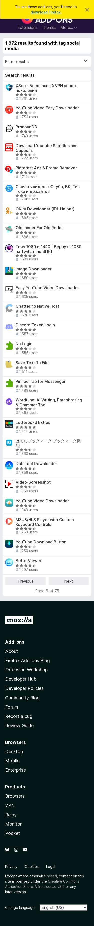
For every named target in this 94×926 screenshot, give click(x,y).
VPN (10, 805)
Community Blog (22, 697)
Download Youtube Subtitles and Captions (47, 148)
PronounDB (26, 127)
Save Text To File (32, 362)
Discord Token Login (35, 325)
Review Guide (19, 725)
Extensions (27, 27)
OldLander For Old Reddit (40, 227)
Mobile (12, 760)
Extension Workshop (26, 669)
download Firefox (46, 12)
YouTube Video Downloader (42, 501)
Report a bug (18, 716)
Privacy (11, 866)
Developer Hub (20, 679)
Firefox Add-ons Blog (27, 660)
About (11, 651)
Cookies (32, 866)
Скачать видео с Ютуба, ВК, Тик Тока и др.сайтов (48, 189)
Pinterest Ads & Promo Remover (46, 168)
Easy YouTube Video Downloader (47, 287)
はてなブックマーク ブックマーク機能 (48, 443)
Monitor (13, 824)
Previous (25, 581)
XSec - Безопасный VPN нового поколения (47, 88)
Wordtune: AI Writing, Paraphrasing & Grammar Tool (49, 402)
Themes (49, 27)
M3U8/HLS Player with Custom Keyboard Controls (45, 522)
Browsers (15, 796)
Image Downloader (34, 269)
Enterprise (15, 770)
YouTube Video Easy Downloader (47, 108)
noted (52, 876)
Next (68, 581)
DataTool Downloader (36, 463)
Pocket (12, 833)
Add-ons (14, 642)
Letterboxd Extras (33, 422)
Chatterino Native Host (37, 306)
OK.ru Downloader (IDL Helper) (45, 209)
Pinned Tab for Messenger (41, 381)
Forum (11, 707)
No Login (24, 343)
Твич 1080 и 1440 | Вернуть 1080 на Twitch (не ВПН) (49, 249)
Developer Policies (24, 688)
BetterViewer (28, 560)
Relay (11, 814)
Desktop (14, 751)
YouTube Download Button (41, 542)
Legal (50, 866)
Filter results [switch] (46, 61)
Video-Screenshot (33, 482)
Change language (20, 907)
